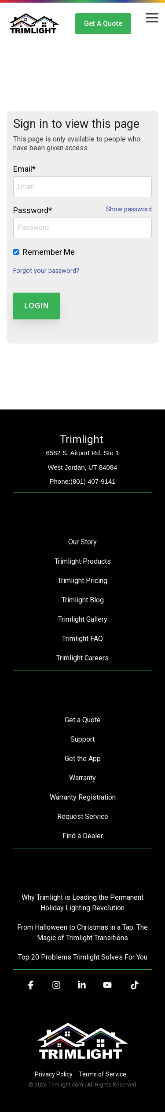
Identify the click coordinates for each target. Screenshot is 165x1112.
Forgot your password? (46, 271)
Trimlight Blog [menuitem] (83, 600)
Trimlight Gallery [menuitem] (82, 619)
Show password (129, 209)
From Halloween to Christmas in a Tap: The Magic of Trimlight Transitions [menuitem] (83, 932)
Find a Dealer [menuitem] (82, 836)
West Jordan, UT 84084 (82, 467)
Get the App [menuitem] (83, 758)
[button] (152, 17)
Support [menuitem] (82, 739)
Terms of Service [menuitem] (102, 1074)
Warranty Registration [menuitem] (83, 797)
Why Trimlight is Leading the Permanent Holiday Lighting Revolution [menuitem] (83, 902)
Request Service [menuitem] (82, 816)
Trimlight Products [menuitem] (83, 561)
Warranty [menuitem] (82, 778)
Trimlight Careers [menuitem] (82, 658)
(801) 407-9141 (93, 481)
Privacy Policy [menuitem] (54, 1074)
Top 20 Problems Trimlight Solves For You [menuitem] (82, 957)
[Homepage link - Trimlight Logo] (82, 1059)
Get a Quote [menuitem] (83, 720)
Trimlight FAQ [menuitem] (82, 638)
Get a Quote (103, 23)
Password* (32, 210)
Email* (24, 169)
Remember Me (49, 252)
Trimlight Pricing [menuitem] (82, 580)
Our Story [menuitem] (82, 542)
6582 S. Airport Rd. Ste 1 (82, 452)
